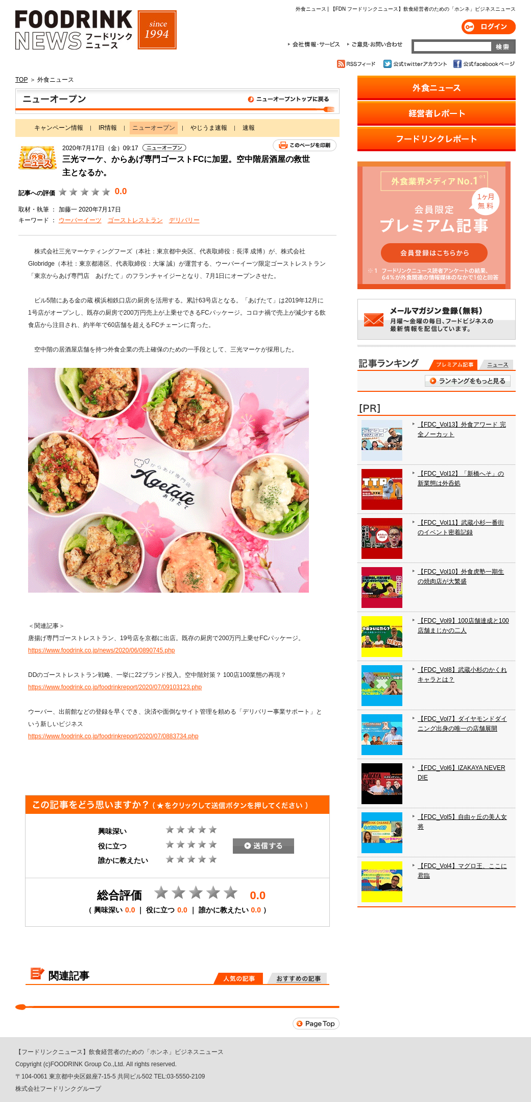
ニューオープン (177, 101)
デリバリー (184, 220)
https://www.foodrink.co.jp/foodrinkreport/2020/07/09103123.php (115, 687)
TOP (21, 79)
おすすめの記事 (297, 978)
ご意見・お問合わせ (374, 44)
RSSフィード (357, 64)
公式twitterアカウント (416, 64)
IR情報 (108, 127)
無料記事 (496, 365)
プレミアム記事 (453, 365)
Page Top (316, 1023)
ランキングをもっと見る (468, 381)
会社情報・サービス (315, 44)
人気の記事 (238, 978)
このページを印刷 (304, 145)
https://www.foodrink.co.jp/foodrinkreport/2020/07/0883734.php (113, 736)
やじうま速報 (208, 127)
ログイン (489, 26)
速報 (249, 127)
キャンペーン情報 (58, 127)
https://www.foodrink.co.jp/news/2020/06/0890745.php (101, 650)
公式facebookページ (483, 64)
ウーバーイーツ (80, 220)
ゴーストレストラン (135, 220)
